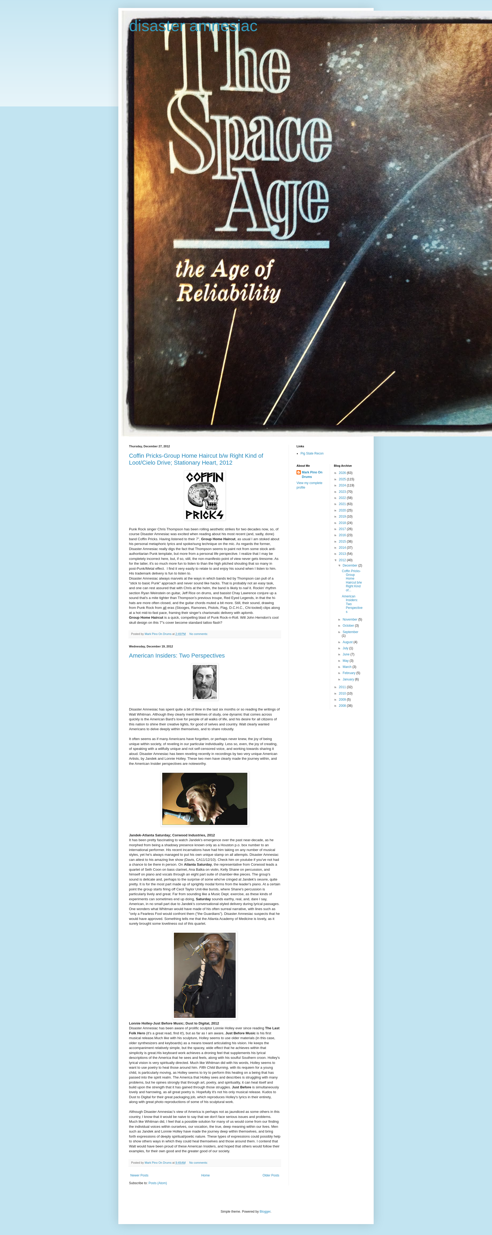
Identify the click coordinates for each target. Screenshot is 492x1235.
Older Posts (270, 1175)
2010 (343, 693)
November (350, 619)
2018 (343, 523)
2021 (343, 504)
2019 (343, 516)
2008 (343, 706)
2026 (343, 473)
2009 (343, 699)
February (349, 673)
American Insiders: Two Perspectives (177, 655)
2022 (343, 498)
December (350, 565)
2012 (343, 560)
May (346, 661)
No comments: (199, 633)
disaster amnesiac (193, 26)
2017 (343, 529)
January (349, 679)
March (347, 667)
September (350, 632)
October (349, 625)
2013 (343, 554)
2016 (343, 535)
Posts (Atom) (157, 1183)
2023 (343, 492)
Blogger (265, 1211)
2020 (343, 510)
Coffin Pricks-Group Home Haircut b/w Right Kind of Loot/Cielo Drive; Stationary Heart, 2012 (196, 459)
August (348, 642)
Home (205, 1175)
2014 (343, 548)
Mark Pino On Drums (312, 474)
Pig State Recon (312, 453)
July (346, 648)
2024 (343, 485)
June (346, 654)
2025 (343, 479)
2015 (343, 541)
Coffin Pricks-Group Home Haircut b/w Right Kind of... (352, 580)
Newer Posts (139, 1175)
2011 (343, 687)
